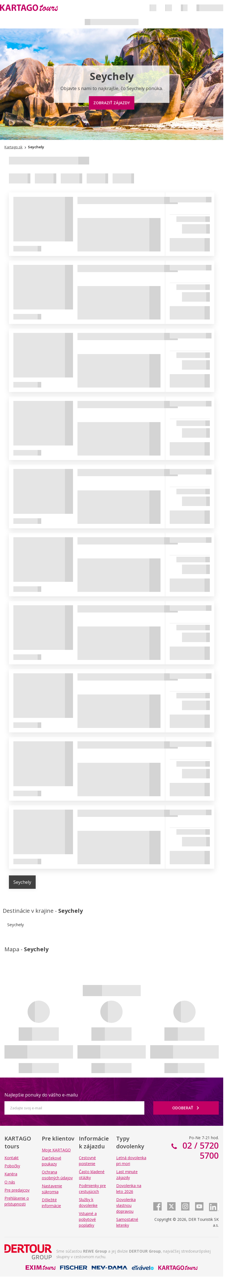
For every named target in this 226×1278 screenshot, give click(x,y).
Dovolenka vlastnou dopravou (126, 1205)
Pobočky (12, 1165)
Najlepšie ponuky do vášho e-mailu (41, 1095)
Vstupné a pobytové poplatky (88, 1219)
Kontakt (11, 1157)
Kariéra (10, 1174)
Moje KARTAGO (56, 1150)
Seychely (22, 882)
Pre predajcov (17, 1190)
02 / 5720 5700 (199, 1150)
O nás (9, 1182)
